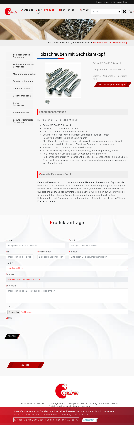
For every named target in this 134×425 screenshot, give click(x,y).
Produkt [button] (49, 10)
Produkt (66, 42)
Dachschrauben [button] (21, 88)
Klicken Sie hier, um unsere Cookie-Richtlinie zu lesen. (46, 420)
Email (73, 240)
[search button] (118, 13)
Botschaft (12, 285)
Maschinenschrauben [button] (23, 74)
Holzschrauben (81, 42)
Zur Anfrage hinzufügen (112, 84)
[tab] (19, 56)
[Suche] (106, 11)
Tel (7, 251)
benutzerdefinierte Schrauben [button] (23, 121)
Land (9, 263)
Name (10, 240)
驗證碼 (9, 318)
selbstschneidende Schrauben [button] (23, 65)
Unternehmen (44, 251)
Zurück (25, 365)
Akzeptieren (88, 420)
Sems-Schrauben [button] (19, 104)
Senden (12, 336)
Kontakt (85, 10)
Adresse (73, 251)
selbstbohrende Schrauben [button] (21, 56)
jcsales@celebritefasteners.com (74, 406)
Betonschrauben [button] (22, 96)
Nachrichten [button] (67, 10)
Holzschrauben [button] (21, 113)
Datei (8, 306)
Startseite (28, 9)
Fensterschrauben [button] (23, 81)
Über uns (39, 11)
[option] (63, 80)
